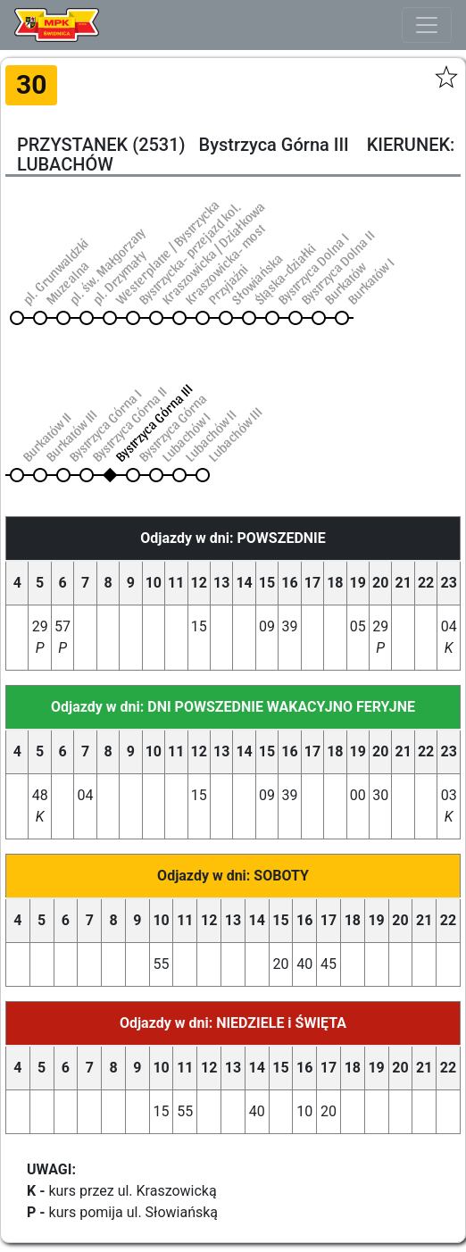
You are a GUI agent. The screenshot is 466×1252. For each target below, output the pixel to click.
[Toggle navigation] (427, 25)
